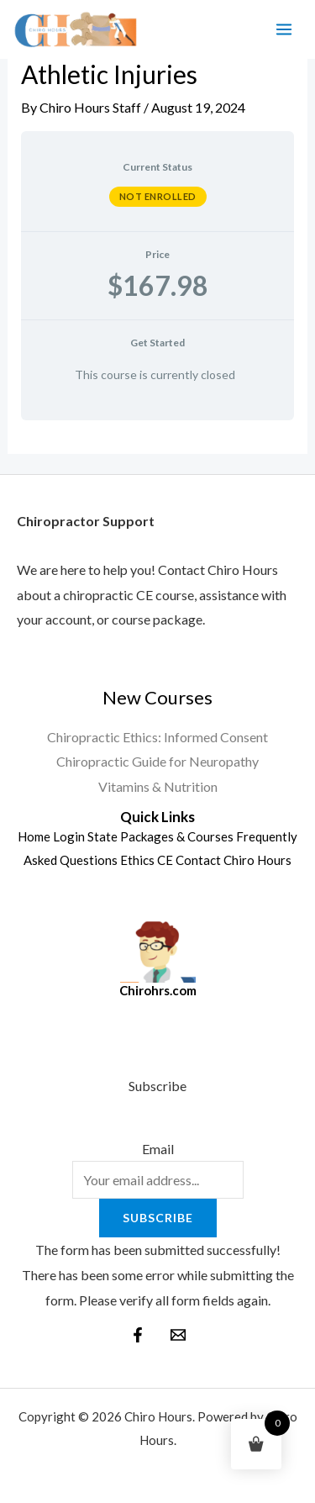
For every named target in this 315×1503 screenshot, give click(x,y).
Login (69, 836)
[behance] (178, 1334)
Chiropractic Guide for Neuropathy (157, 761)
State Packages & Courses (160, 836)
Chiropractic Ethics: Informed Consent (157, 737)
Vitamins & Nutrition (158, 786)
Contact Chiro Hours (233, 860)
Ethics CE (146, 860)
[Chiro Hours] (75, 30)
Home (34, 836)
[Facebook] (137, 1334)
